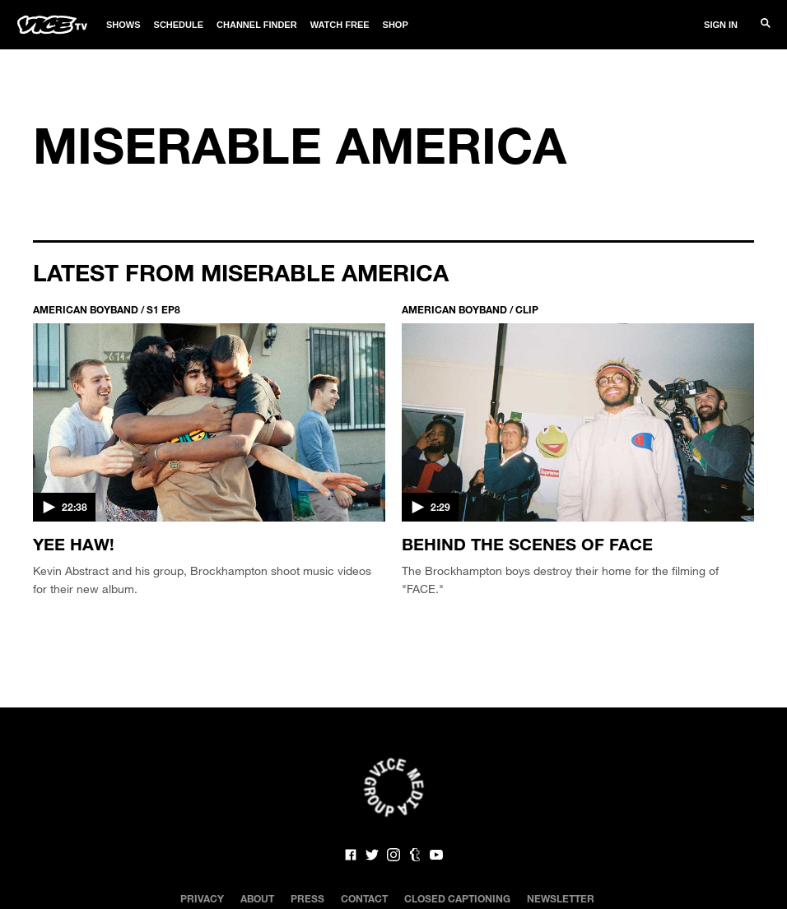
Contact (364, 898)
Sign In (721, 25)
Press (307, 898)
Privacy (202, 898)
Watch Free (340, 25)
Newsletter (560, 898)
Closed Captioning (457, 898)
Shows (123, 25)
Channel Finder (257, 25)
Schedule (179, 25)
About (257, 898)
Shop (395, 25)
